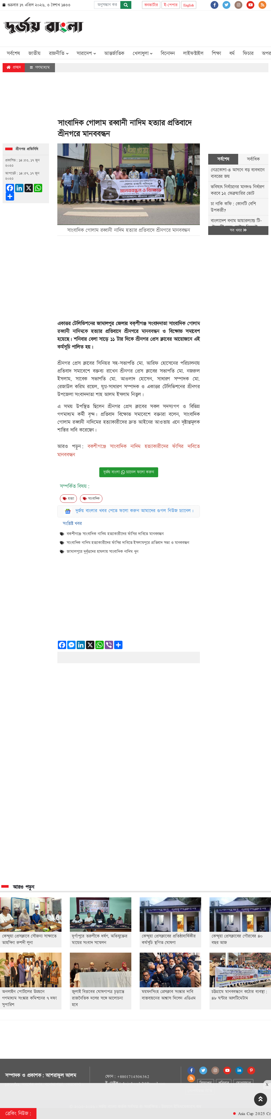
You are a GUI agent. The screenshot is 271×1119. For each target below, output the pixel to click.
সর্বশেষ (13, 53)
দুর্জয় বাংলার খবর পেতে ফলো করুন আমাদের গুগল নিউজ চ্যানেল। (135, 510)
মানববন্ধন (150, 331)
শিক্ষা (216, 53)
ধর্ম (232, 53)
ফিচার (248, 53)
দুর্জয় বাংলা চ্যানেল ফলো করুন (128, 472)
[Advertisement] (173, 27)
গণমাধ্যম (40, 67)
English (188, 5)
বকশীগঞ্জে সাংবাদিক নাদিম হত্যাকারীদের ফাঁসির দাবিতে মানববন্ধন (115, 534)
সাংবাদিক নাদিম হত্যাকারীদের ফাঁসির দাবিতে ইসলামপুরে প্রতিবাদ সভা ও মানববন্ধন (128, 543)
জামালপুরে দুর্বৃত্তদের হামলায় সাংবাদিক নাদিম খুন (102, 552)
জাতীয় (34, 53)
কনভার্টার (151, 5)
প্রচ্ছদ (14, 67)
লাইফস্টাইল (193, 53)
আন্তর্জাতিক (114, 53)
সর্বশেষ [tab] (223, 159)
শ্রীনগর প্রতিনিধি (27, 149)
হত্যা (68, 498)
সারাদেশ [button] (86, 53)
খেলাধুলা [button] (142, 53)
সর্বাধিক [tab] (253, 159)
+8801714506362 (133, 1076)
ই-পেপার (170, 5)
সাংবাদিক (91, 498)
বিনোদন (168, 53)
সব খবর (238, 230)
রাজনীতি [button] (59, 53)
